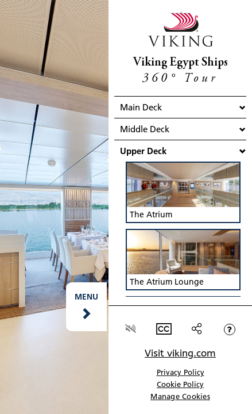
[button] (86, 306)
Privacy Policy (180, 372)
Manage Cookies (180, 396)
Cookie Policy (180, 384)
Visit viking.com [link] (180, 353)
